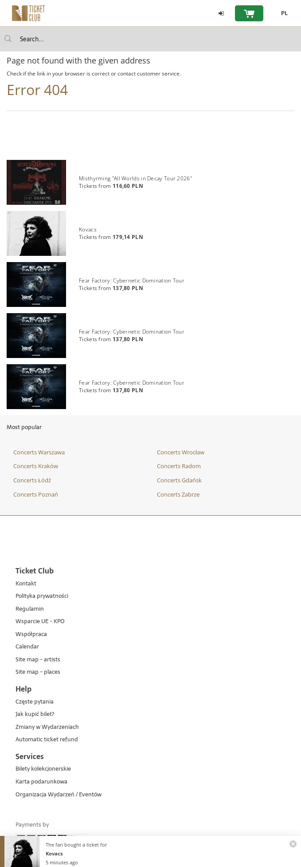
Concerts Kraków (35, 466)
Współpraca (31, 634)
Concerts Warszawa (39, 452)
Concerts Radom (179, 466)
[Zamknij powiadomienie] (293, 843)
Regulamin (30, 609)
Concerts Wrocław (180, 452)
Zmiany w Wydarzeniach (47, 727)
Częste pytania (35, 702)
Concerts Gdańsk (179, 480)
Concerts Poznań (35, 494)
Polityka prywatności (42, 596)
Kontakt (26, 584)
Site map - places (38, 672)
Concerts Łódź (32, 480)
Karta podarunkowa (41, 782)
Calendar (27, 647)
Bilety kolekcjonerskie (43, 769)
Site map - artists (38, 660)
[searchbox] (150, 39)
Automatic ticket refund (47, 740)
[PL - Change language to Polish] (282, 13)
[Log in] (221, 13)
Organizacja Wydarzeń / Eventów (59, 795)
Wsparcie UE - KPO (40, 621)
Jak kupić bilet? (35, 714)
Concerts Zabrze (178, 494)
